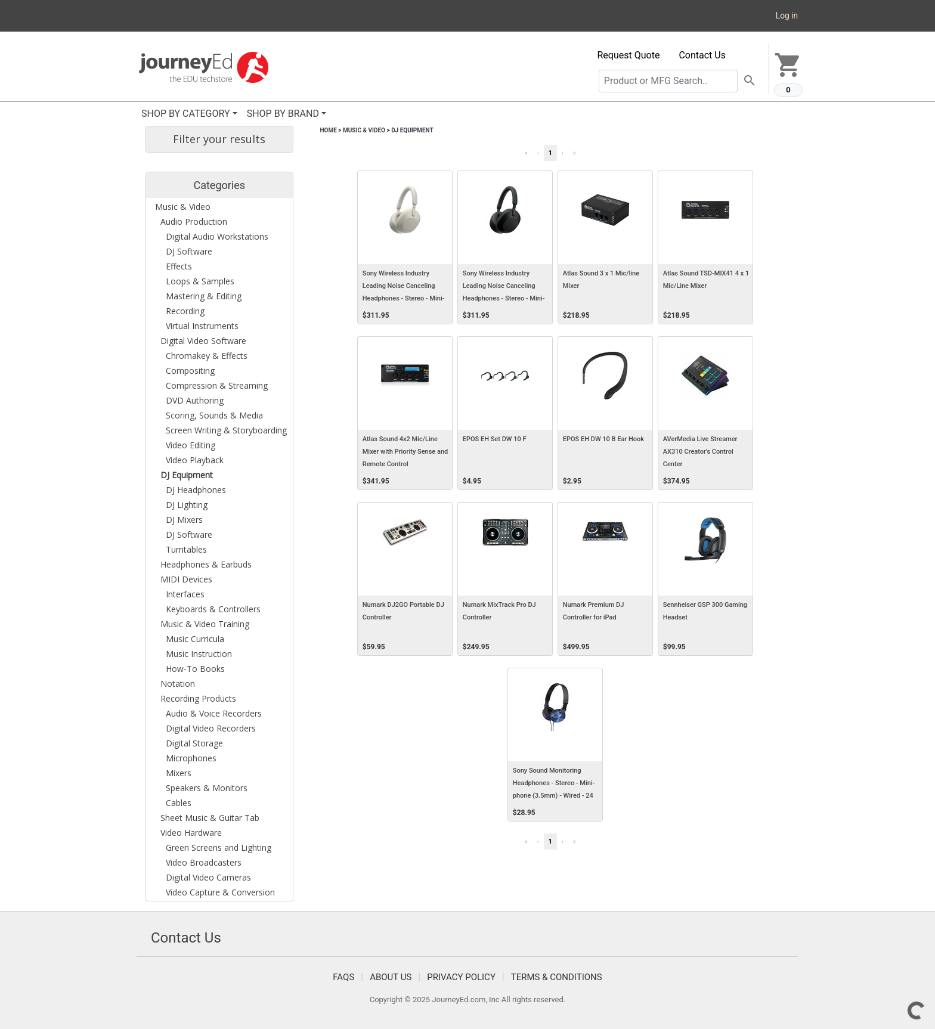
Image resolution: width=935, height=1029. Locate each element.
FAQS (343, 977)
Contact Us (702, 55)
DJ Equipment (412, 130)
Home (328, 130)
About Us (390, 977)
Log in (787, 15)
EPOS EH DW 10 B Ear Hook (603, 439)
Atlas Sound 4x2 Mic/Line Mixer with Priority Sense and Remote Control (405, 451)
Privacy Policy (461, 977)
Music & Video (364, 130)
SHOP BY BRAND (283, 113)
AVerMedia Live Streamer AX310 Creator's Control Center (700, 451)
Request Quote (628, 55)
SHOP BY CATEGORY (185, 113)
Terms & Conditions (556, 977)
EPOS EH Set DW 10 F (495, 439)
